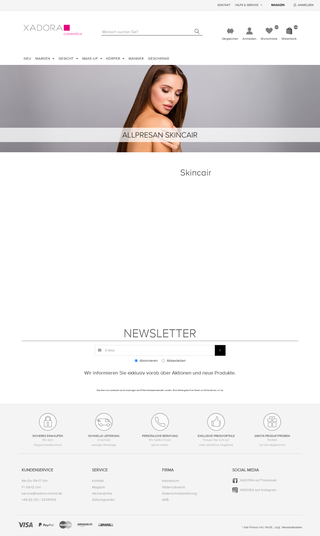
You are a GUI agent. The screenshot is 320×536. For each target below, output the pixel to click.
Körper (113, 58)
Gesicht (67, 58)
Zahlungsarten (103, 500)
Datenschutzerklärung (179, 493)
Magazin (278, 5)
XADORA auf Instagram (258, 490)
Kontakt (224, 5)
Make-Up (90, 58)
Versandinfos (102, 493)
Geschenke (158, 58)
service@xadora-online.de (42, 493)
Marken (43, 58)
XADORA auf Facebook (258, 480)
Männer (136, 58)
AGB (165, 500)
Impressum (170, 481)
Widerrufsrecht (173, 487)
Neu (27, 58)
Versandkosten (292, 528)
